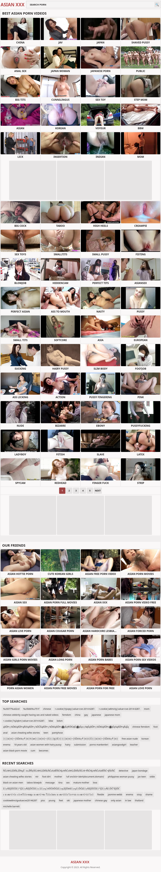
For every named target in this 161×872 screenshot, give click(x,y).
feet (61, 800)
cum (33, 750)
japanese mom (112, 714)
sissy (139, 794)
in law (128, 800)
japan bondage (139, 770)
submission (80, 744)
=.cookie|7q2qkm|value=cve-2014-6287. (24, 720)
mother (58, 776)
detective (123, 770)
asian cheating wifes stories (25, 732)
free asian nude (130, 738)
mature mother (81, 782)
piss (43, 800)
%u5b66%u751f (31, 708)
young (52, 800)
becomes (43, 750)
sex (68, 782)
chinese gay (101, 800)
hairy (67, 744)
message (50, 782)
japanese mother (82, 800)
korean (145, 738)
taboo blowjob (34, 782)
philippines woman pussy (121, 776)
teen (46, 732)
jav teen (142, 776)
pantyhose (57, 732)
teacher (134, 744)
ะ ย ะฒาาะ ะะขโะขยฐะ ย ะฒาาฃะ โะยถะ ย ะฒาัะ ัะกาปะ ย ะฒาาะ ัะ (48, 794)
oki (68, 800)
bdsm (60, 720)
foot (155, 726)
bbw (51, 720)
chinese (47, 708)
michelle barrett (11, 806)
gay (86, 714)
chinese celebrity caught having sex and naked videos (30, 714)
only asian (116, 800)
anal (5, 732)
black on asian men (13, 782)
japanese (96, 714)
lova (95, 782)
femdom (66, 714)
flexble (100, 794)
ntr (37, 776)
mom (147, 708)
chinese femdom (141, 726)
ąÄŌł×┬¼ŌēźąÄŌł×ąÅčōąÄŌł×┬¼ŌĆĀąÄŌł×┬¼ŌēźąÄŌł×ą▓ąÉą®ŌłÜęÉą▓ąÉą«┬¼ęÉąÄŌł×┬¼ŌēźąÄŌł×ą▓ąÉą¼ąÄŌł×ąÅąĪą (66, 726)
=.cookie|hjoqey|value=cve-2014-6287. (75, 708)
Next (98, 490)
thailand (139, 800)
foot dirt (46, 776)
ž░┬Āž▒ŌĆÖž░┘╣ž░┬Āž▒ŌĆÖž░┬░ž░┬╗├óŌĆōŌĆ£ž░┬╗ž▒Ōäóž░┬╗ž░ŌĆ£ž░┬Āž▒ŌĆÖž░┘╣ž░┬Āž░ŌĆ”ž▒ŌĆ (61, 788)
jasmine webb (115, 794)
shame (148, 794)
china (77, 714)
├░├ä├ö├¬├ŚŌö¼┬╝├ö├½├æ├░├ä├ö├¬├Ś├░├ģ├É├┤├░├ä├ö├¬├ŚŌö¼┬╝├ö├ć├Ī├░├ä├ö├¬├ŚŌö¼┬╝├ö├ (60, 738)
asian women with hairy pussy (45, 744)
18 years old (20, 744)
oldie (152, 776)
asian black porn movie (15, 750)
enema (6, 744)
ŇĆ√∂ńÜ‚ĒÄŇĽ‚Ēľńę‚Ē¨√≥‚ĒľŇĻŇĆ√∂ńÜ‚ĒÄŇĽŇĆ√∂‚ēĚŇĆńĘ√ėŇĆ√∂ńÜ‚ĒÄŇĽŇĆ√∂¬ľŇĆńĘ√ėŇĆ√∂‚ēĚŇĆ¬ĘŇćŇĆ (59, 770)
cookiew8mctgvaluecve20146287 (20, 800)
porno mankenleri (99, 744)
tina (60, 782)
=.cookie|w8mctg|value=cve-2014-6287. (119, 708)
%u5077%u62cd (11, 708)
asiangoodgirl (119, 744)
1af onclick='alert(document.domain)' (85, 776)
